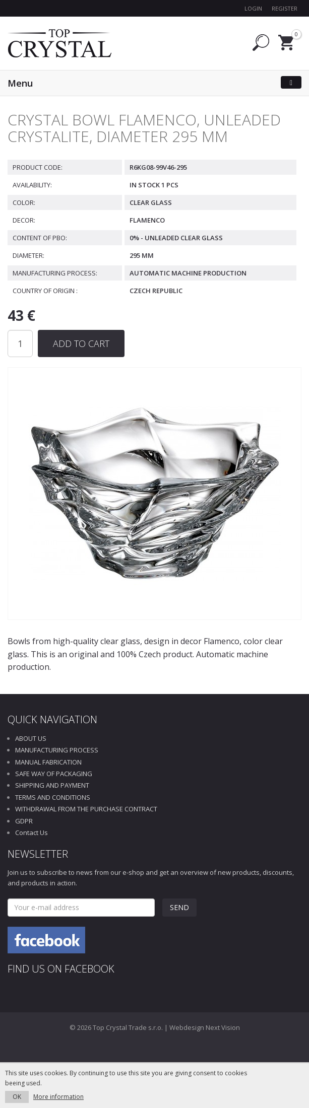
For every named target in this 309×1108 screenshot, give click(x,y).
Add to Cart (81, 343)
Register (284, 8)
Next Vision (223, 1027)
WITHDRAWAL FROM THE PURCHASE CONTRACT (86, 808)
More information (58, 1096)
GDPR (24, 820)
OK (17, 1096)
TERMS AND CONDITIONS (52, 797)
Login (253, 8)
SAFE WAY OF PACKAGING (53, 773)
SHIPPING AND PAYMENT (52, 785)
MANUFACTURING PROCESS (56, 749)
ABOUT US (30, 738)
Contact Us (31, 832)
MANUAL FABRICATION (48, 762)
